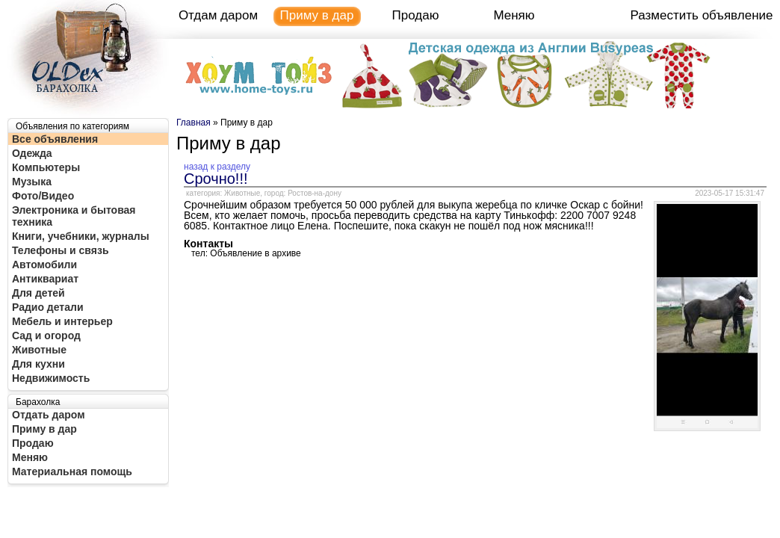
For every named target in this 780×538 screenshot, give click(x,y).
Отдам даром (218, 15)
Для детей (38, 293)
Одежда (32, 153)
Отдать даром (48, 415)
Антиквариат (45, 279)
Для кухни (38, 364)
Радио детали (48, 307)
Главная (193, 122)
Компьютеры (46, 167)
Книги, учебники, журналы (80, 236)
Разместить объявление (702, 15)
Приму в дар (317, 15)
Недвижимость (51, 378)
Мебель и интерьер (62, 321)
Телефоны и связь (60, 250)
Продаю (415, 15)
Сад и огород (46, 335)
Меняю (513, 15)
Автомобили (44, 264)
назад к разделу (217, 166)
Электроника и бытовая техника (74, 216)
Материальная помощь (72, 471)
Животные (39, 350)
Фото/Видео (43, 196)
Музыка (32, 182)
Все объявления (55, 139)
